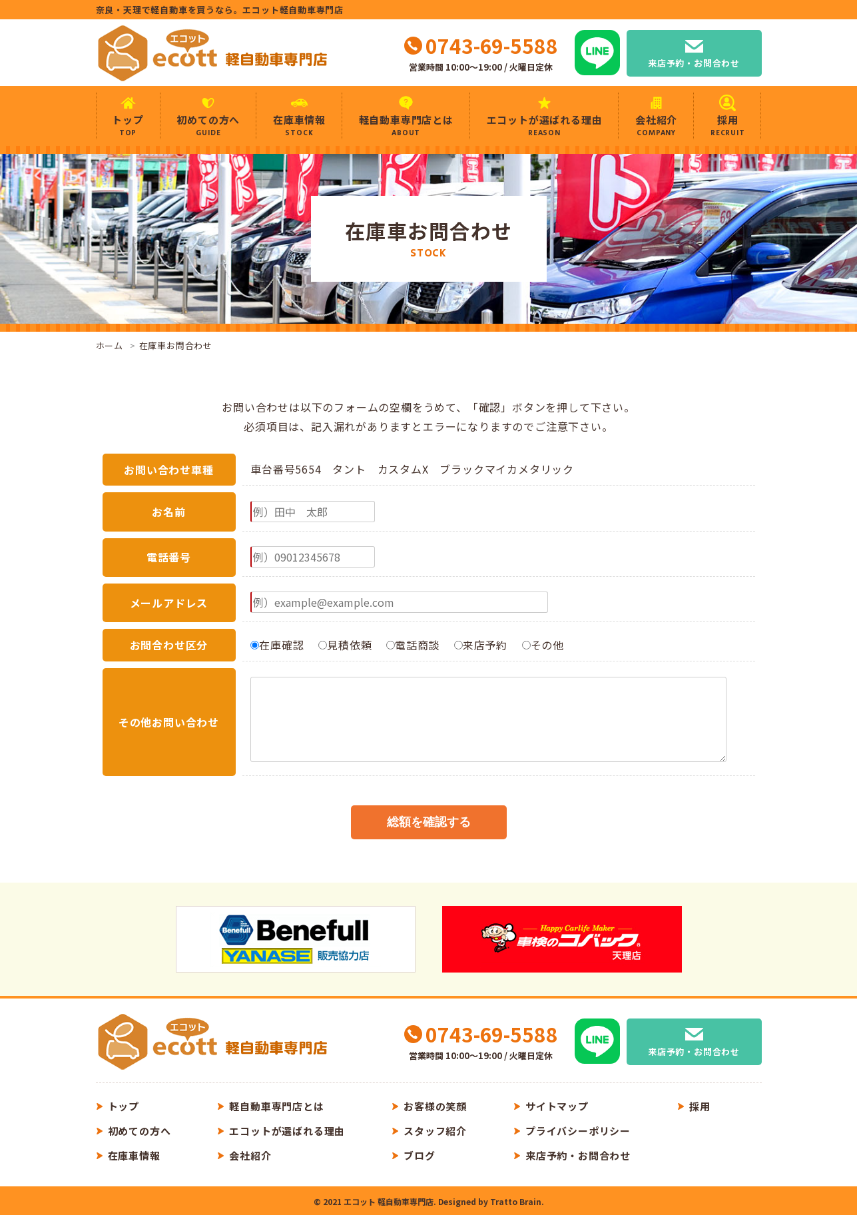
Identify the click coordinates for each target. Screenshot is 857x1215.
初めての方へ (209, 126)
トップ (128, 126)
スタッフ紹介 (435, 1131)
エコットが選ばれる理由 (544, 126)
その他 (543, 645)
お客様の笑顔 (435, 1106)
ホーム (109, 345)
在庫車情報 (299, 126)
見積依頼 (345, 645)
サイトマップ (557, 1106)
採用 (727, 126)
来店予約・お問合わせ (694, 63)
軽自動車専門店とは (406, 126)
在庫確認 (277, 645)
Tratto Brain (515, 1201)
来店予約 (480, 645)
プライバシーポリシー (578, 1131)
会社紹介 (656, 126)
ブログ (419, 1155)
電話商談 (412, 645)
